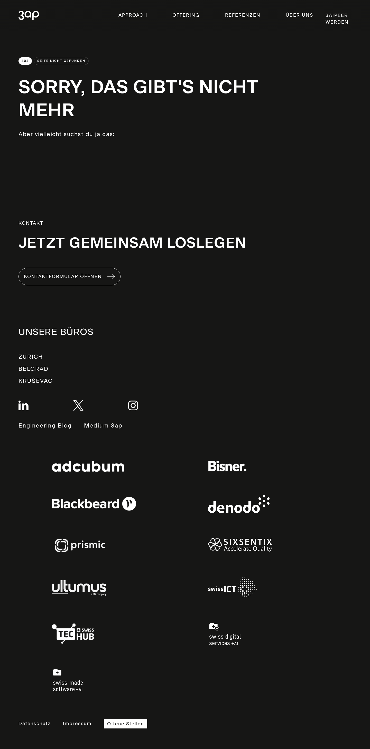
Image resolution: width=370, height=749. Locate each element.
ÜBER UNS (299, 15)
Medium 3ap (103, 426)
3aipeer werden (337, 19)
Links (88, 466)
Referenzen (243, 15)
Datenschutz (34, 723)
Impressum (77, 723)
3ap (28, 16)
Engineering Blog (45, 426)
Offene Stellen (125, 724)
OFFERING (186, 15)
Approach (132, 15)
